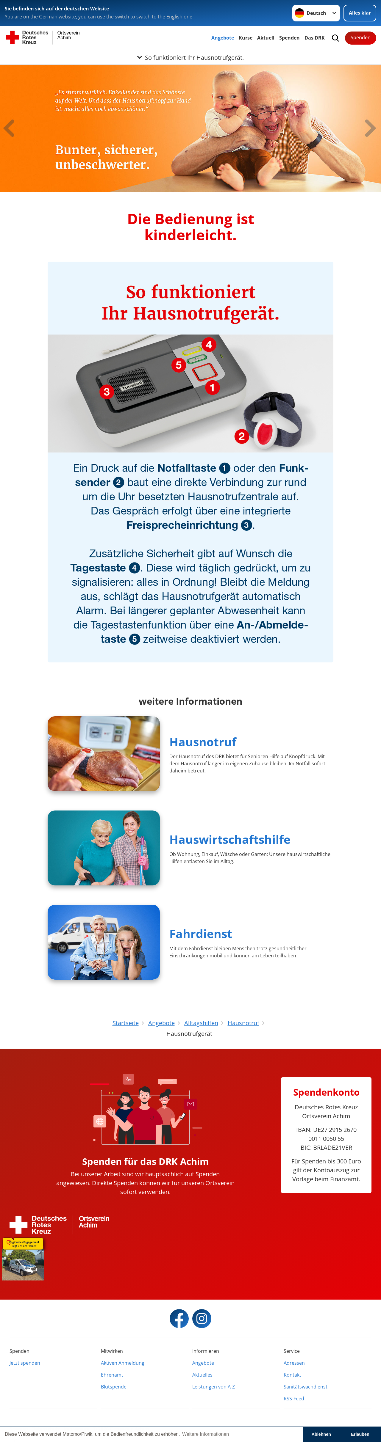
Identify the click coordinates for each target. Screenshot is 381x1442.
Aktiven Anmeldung (122, 1363)
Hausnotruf (202, 742)
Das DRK (315, 37)
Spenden (289, 37)
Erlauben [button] (360, 1434)
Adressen (294, 1363)
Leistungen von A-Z (213, 1386)
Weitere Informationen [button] (205, 1434)
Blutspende (114, 1386)
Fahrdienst (200, 933)
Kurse (245, 37)
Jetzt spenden (25, 1363)
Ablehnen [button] (321, 1434)
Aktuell (265, 37)
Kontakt (292, 1375)
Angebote (222, 37)
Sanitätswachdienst (305, 1386)
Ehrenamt (112, 1375)
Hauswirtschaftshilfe (230, 839)
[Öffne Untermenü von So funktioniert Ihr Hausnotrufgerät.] (190, 57)
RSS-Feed (294, 1398)
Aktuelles (202, 1375)
